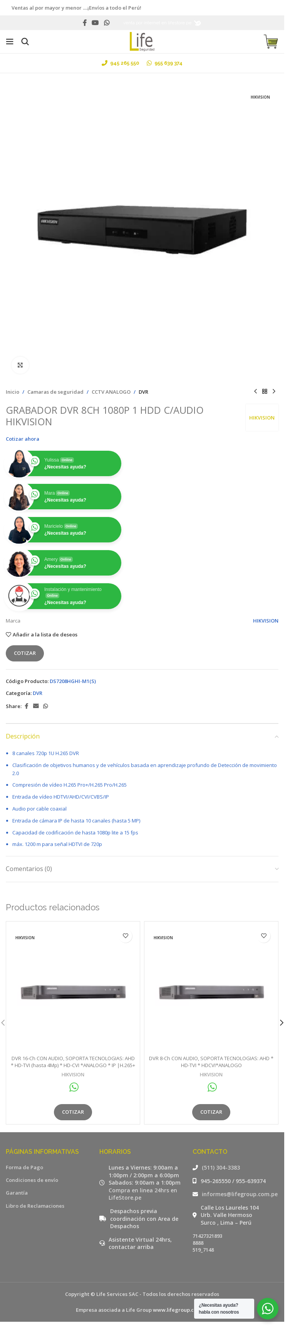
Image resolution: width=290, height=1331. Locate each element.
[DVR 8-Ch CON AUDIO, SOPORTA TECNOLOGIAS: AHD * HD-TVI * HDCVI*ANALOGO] (211, 988)
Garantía (17, 1192)
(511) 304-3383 (221, 1167)
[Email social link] (36, 706)
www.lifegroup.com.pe (181, 1309)
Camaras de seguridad (55, 391)
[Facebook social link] (84, 23)
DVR (143, 391)
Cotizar (25, 653)
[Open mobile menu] (9, 41)
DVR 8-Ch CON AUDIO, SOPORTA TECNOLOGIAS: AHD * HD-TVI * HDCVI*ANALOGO (211, 1062)
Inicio (12, 391)
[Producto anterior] (255, 391)
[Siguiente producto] (273, 391)
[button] (281, 1023)
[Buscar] (25, 41)
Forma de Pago (24, 1167)
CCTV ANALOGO (111, 391)
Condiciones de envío (32, 1180)
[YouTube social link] (95, 23)
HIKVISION (262, 417)
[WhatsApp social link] (106, 23)
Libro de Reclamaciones (35, 1205)
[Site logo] (142, 40)
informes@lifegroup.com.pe (240, 1194)
